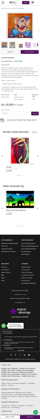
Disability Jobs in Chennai (9, 372)
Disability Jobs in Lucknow (29, 374)
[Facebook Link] (15, 355)
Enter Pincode (5, 110)
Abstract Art (5, 415)
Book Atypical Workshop (28, 249)
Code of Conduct (26, 278)
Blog (2, 275)
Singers (3, 383)
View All (34, 132)
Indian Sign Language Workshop (24, 394)
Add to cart (10, 417)
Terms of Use (25, 270)
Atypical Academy (6, 249)
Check (35, 113)
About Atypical (25, 267)
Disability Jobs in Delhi (8, 370)
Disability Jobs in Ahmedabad (10, 374)
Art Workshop (15, 407)
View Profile (18, 61)
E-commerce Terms (27, 275)
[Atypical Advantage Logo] (20, 311)
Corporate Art (5, 405)
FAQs (2, 278)
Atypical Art (4, 8)
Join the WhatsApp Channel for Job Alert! (15, 325)
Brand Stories (25, 254)
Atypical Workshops (10, 389)
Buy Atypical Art (26, 251)
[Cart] (31, 2)
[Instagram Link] (11, 355)
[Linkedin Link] (24, 355)
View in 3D (10, 52)
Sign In (26, 2)
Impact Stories (5, 272)
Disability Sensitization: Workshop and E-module (16, 392)
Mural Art (14, 405)
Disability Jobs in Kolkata (26, 372)
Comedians (31, 383)
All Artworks (12, 8)
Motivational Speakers (19, 383)
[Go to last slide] (2, 156)
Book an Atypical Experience (29, 246)
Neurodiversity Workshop (9, 396)
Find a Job (4, 246)
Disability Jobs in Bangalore (10, 368)
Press (3, 280)
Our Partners (5, 270)
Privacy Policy (25, 280)
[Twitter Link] (20, 355)
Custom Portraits (28, 415)
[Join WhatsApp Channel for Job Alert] (3, 325)
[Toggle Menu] (2, 2)
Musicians (11, 385)
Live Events (29, 405)
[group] (20, 25)
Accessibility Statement (28, 283)
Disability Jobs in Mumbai (28, 368)
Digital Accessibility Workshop (27, 396)
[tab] (16, 175)
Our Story (4, 267)
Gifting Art (21, 405)
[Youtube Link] (29, 355)
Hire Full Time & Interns (28, 243)
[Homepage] (13, 2)
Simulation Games (7, 394)
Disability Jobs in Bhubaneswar (11, 376)
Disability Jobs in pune (29, 376)
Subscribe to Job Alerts (8, 251)
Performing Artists (9, 380)
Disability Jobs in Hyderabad (25, 370)
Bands (9, 383)
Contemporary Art (16, 415)
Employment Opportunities (9, 243)
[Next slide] (37, 156)
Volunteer (20, 302)
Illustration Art (5, 407)
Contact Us (20, 294)
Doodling (4, 398)
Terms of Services (26, 272)
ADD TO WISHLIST (29, 52)
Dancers (4, 385)
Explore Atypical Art (10, 402)
